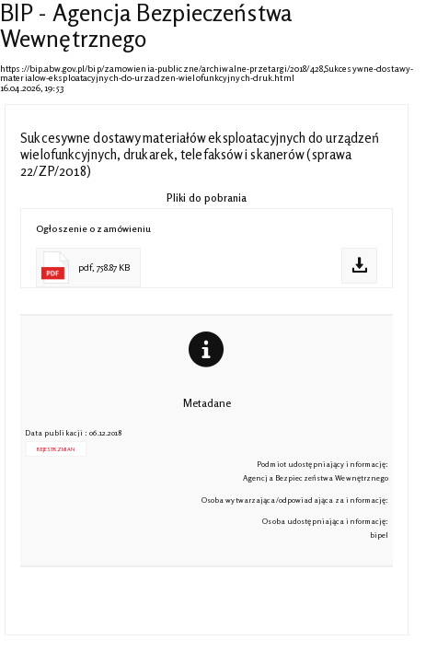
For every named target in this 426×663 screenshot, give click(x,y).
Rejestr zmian (55, 449)
